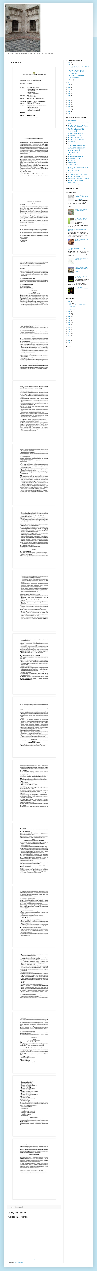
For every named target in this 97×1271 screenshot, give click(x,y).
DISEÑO (70, 143)
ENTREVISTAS (71, 182)
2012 (69, 109)
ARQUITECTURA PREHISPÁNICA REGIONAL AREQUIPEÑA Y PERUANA (78, 126)
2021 (69, 89)
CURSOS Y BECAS (73, 164)
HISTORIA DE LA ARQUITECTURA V (77, 147)
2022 (69, 87)
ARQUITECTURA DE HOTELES (76, 139)
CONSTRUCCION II (73, 152)
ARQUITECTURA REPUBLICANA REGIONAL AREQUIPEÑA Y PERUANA (78, 129)
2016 (69, 100)
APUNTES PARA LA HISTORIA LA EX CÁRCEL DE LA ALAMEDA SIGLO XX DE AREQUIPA (82, 197)
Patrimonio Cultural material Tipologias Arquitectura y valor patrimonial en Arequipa (82, 269)
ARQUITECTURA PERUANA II (75, 180)
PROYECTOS (71, 154)
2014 (69, 104)
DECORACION (71, 141)
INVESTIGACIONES (73, 131)
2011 (69, 111)
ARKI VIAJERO (71, 160)
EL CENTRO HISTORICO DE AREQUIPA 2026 (76, 76)
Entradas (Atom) (19, 1262)
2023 (69, 85)
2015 (69, 102)
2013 (69, 106)
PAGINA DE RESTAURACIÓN (75, 133)
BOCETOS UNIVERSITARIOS (75, 156)
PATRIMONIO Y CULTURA (74, 135)
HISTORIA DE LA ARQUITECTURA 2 (77, 184)
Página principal (72, 120)
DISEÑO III (70, 172)
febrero (71, 80)
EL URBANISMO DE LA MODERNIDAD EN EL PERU (81, 220)
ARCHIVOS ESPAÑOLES (74, 170)
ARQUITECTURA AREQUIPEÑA (76, 149)
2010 (69, 113)
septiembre (72, 309)
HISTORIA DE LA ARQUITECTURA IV (77, 145)
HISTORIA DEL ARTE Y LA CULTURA (77, 174)
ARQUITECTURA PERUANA (75, 137)
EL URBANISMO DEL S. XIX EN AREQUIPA (81, 210)
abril (70, 64)
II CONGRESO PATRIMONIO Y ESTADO (81, 288)
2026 (69, 63)
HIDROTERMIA (73, 73)
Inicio (34, 1260)
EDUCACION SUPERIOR (74, 151)
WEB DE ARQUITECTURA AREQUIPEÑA (78, 178)
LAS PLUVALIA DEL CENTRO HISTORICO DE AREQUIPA (76, 70)
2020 (69, 91)
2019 (69, 93)
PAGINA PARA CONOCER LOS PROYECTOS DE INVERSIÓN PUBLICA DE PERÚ (78, 167)
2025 (69, 82)
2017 (69, 98)
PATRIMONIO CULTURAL (74, 158)
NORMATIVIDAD (72, 162)
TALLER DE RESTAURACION (75, 176)
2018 (69, 95)
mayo (70, 303)
